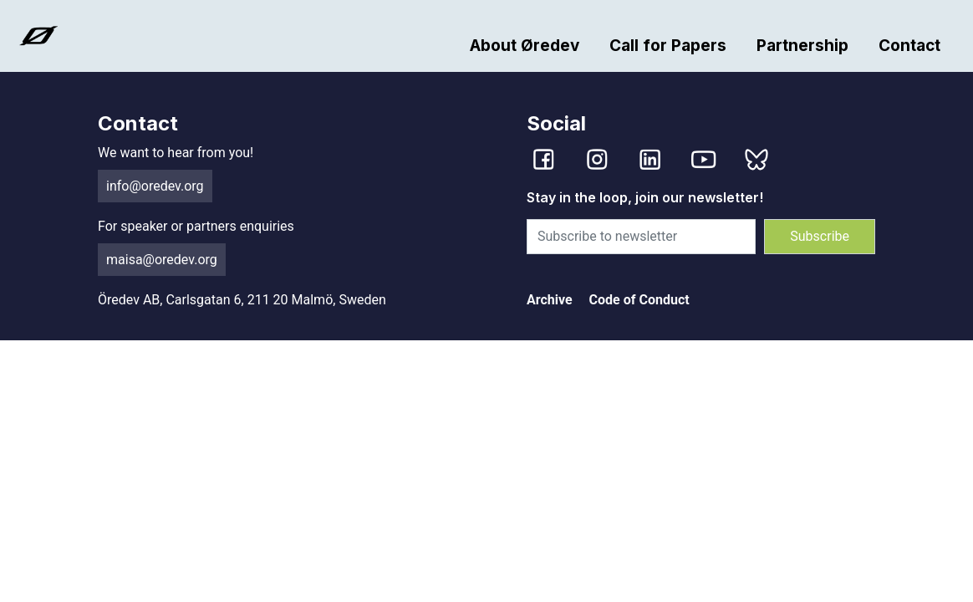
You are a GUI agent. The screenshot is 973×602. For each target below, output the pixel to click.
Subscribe (819, 236)
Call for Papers (667, 45)
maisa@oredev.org (161, 260)
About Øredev (524, 45)
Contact (909, 45)
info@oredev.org (155, 186)
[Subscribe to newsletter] (641, 236)
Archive (550, 300)
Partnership (802, 45)
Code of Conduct (639, 300)
